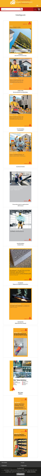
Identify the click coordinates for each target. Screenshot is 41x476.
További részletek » (31, 471)
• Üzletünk (4, 465)
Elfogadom (20, 474)
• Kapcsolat (23, 465)
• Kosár (22, 462)
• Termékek (4, 462)
